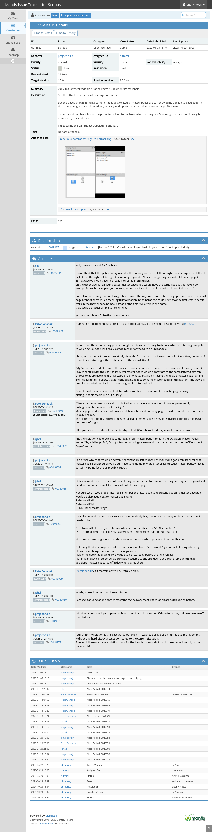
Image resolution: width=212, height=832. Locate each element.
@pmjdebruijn (84, 571)
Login (55, 15)
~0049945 (57, 331)
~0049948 (55, 352)
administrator (46, 823)
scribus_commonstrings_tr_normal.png (87, 139)
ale (37, 266)
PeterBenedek (43, 324)
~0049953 (55, 467)
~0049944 (55, 273)
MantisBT (51, 816)
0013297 (54, 247)
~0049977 (55, 642)
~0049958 (55, 524)
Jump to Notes (43, 33)
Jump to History (66, 33)
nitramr (124, 56)
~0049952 (61, 446)
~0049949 (57, 411)
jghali (38, 439)
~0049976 (55, 621)
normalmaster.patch (75, 209)
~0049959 (57, 578)
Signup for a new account (75, 15)
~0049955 (61, 489)
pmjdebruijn (65, 56)
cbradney (66, 764)
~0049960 (61, 599)
